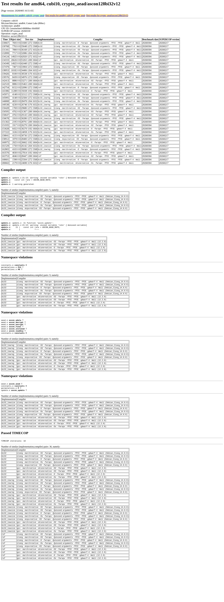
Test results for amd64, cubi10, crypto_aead (65, 15)
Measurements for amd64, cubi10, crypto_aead (22, 15)
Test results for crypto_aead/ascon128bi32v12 (107, 15)
